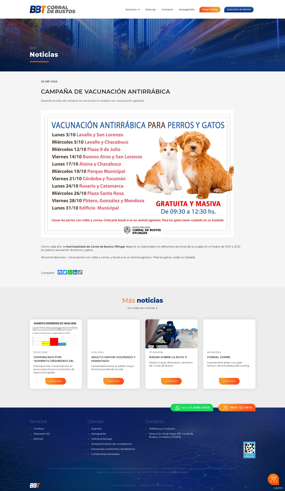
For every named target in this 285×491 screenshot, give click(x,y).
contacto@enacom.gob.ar (174, 472)
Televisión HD (41, 433)
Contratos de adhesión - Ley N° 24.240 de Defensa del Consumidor (198, 468)
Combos (38, 428)
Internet (38, 438)
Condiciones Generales (105, 453)
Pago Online (210, 9)
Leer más (56, 381)
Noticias (150, 9)
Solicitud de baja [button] (101, 438)
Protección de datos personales (157, 485)
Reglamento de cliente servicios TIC (116, 472)
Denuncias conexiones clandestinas (113, 448)
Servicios (132, 9)
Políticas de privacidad (124, 485)
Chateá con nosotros (273, 479)
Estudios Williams (278, 488)
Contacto (167, 9)
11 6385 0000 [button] (192, 407)
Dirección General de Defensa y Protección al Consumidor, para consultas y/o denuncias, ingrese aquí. (103, 468)
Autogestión (187, 9)
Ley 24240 (142, 472)
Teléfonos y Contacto (162, 428)
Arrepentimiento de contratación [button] (111, 443)
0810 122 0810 (237, 407)
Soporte (96, 428)
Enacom (155, 472)
